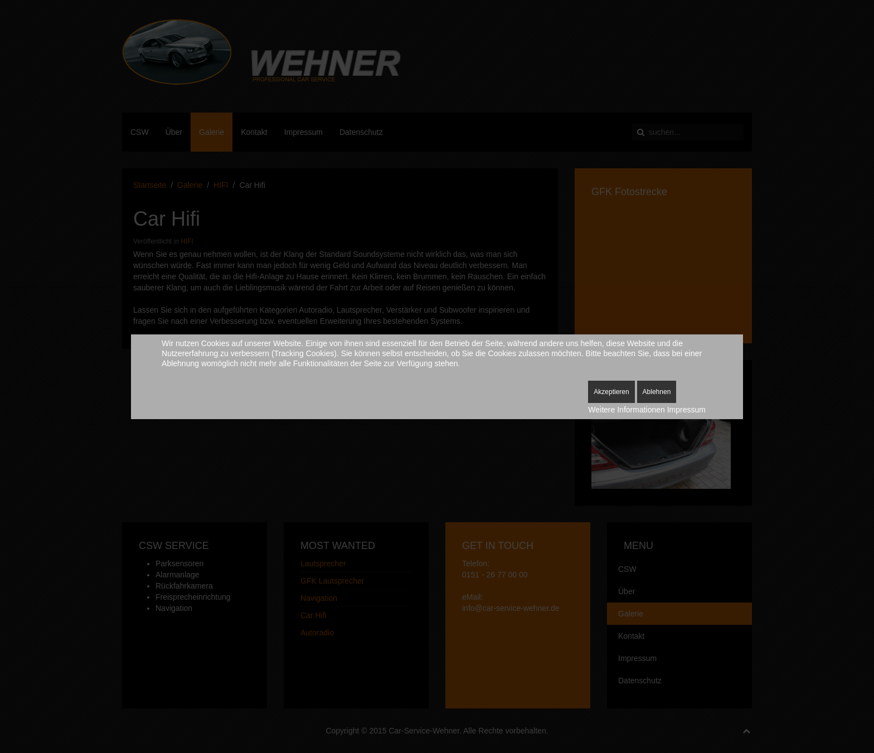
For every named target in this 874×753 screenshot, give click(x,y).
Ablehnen (657, 392)
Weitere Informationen (626, 409)
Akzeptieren (611, 392)
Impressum (686, 409)
